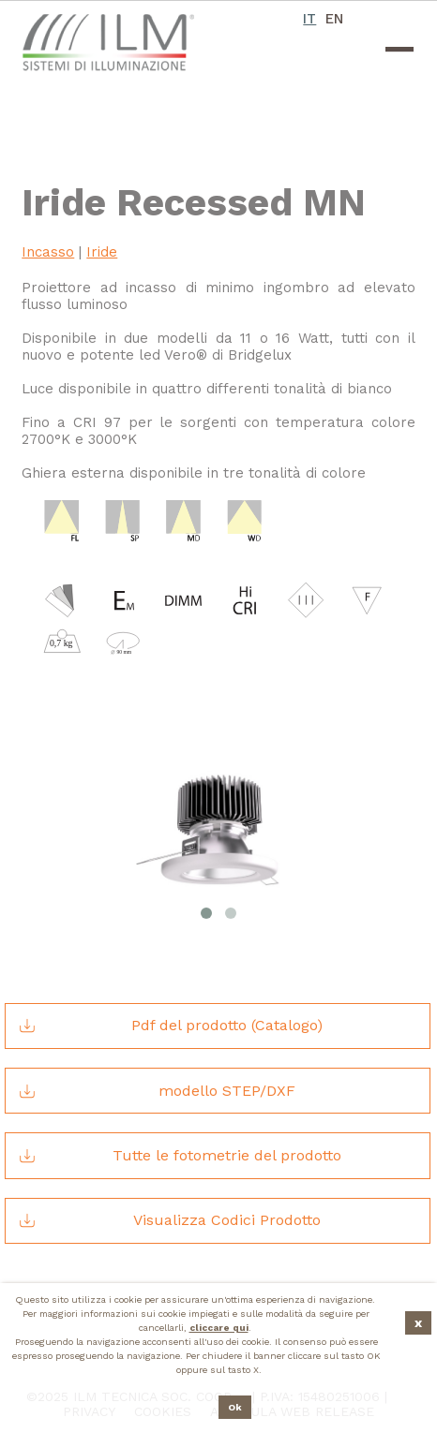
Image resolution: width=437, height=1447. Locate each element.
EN (333, 18)
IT (309, 18)
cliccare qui (219, 1327)
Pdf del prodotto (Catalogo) (170, 1025)
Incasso (48, 252)
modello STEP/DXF (156, 1091)
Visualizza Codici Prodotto (169, 1220)
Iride (101, 252)
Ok (235, 1407)
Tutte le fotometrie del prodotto (179, 1155)
